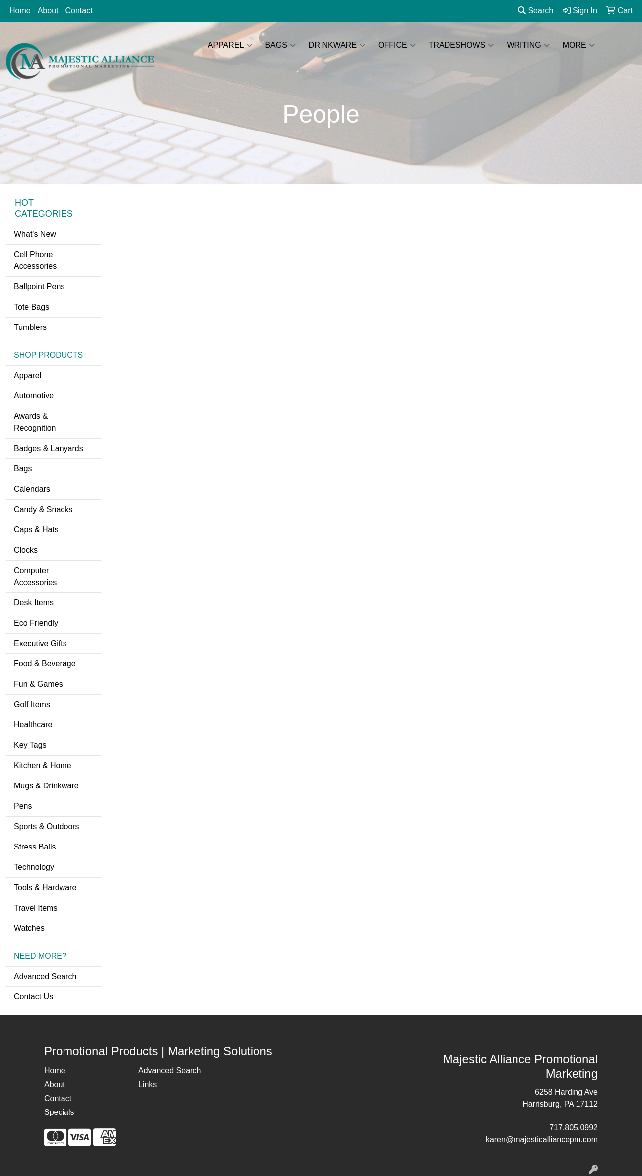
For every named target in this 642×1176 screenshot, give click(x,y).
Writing (528, 45)
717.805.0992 (573, 1127)
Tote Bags (31, 307)
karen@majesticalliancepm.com (542, 1139)
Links (147, 1084)
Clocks (26, 550)
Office (397, 45)
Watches (29, 928)
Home (20, 10)
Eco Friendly (36, 623)
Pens (23, 806)
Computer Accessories (35, 576)
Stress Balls (35, 847)
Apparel (230, 45)
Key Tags (30, 745)
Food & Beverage (45, 663)
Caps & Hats (36, 529)
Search (535, 10)
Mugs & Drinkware (46, 786)
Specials (59, 1112)
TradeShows (461, 45)
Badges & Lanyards (48, 448)
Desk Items (34, 602)
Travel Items (35, 908)
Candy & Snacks (43, 509)
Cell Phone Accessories (35, 260)
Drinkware (337, 45)
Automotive (34, 396)
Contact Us (33, 996)
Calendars (32, 489)
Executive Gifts (40, 643)
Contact (79, 10)
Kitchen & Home (42, 765)
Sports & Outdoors (46, 826)
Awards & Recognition (35, 422)
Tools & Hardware (45, 887)
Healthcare (33, 724)
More (579, 45)
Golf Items (32, 704)
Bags (280, 45)
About (48, 10)
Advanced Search (45, 976)
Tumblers (30, 327)
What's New (35, 234)
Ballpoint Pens (39, 286)
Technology (34, 867)
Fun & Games (38, 684)
